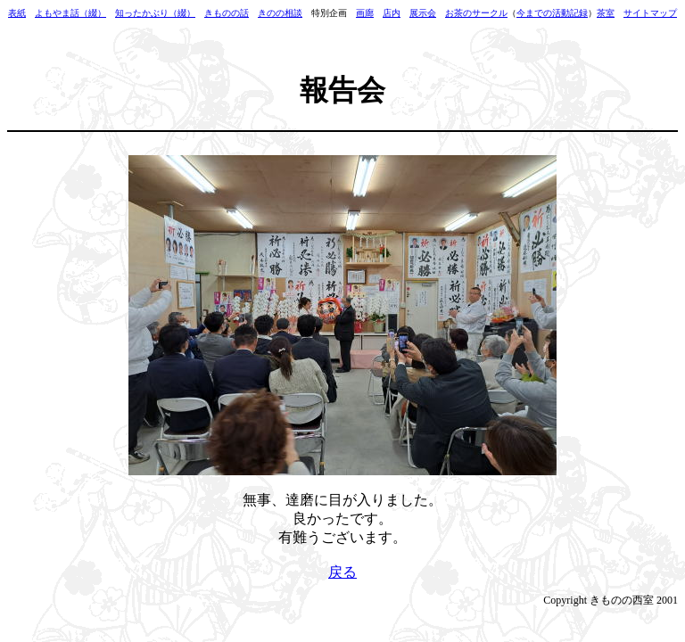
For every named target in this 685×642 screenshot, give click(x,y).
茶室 (606, 13)
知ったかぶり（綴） (155, 13)
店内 (391, 13)
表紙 (17, 13)
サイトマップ (650, 13)
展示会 (422, 13)
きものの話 (226, 13)
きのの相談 (280, 13)
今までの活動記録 (552, 13)
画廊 (365, 13)
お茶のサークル (476, 13)
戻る (342, 572)
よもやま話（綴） (70, 13)
